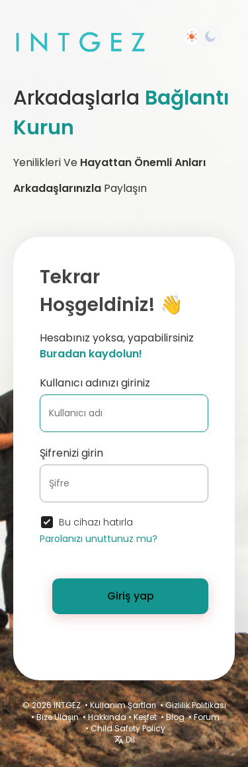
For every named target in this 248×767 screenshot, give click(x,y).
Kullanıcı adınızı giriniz (95, 382)
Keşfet (145, 717)
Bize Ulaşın (57, 717)
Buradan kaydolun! (91, 353)
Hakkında (107, 717)
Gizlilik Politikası (195, 705)
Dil (124, 739)
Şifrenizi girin (71, 453)
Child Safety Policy (128, 728)
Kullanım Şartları (123, 705)
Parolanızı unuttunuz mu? (98, 538)
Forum (207, 717)
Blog (175, 717)
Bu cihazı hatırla (96, 522)
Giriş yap (130, 596)
